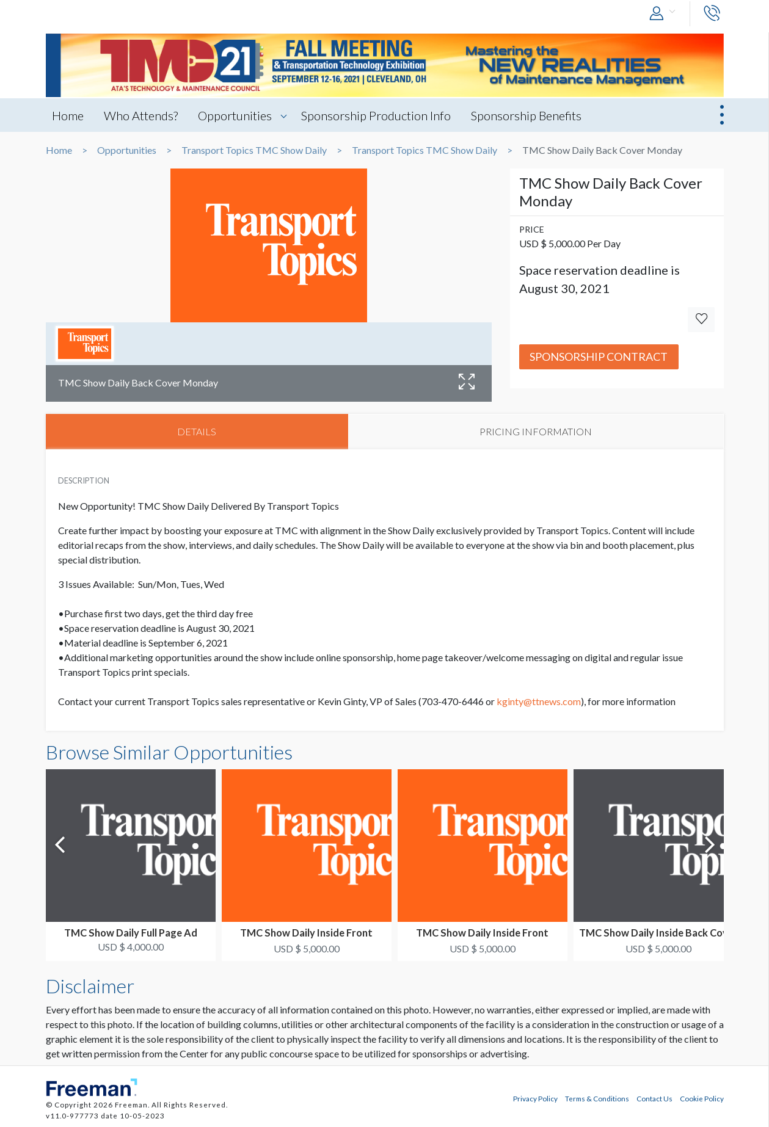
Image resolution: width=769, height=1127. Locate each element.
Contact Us (654, 1098)
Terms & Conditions (597, 1098)
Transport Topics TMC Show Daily (254, 150)
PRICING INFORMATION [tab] (535, 431)
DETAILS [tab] (196, 431)
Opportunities (235, 115)
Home (68, 115)
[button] (665, 13)
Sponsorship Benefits (526, 115)
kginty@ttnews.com (539, 701)
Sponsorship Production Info (376, 115)
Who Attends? (141, 115)
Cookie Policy (702, 1098)
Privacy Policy (535, 1098)
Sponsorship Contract (599, 356)
